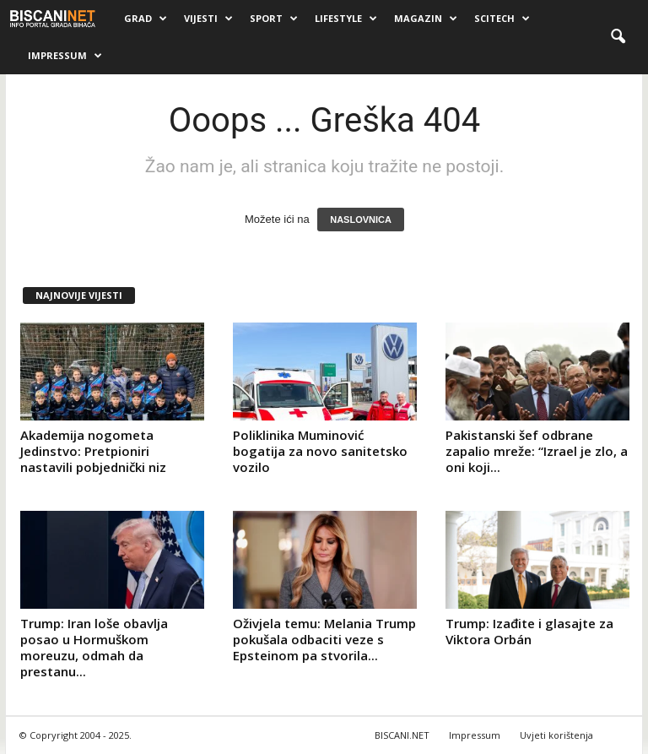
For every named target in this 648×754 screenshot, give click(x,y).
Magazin (425, 18)
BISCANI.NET (402, 735)
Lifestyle (346, 18)
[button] (617, 37)
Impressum (65, 55)
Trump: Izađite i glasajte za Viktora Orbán (529, 631)
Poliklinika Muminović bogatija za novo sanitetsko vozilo (320, 450)
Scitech (502, 18)
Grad (145, 18)
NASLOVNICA (361, 219)
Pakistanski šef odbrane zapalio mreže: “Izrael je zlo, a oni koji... (537, 450)
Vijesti (208, 18)
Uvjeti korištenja (556, 735)
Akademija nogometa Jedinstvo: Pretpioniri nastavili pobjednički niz (93, 450)
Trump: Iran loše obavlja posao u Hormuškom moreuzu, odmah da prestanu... (94, 647)
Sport (274, 18)
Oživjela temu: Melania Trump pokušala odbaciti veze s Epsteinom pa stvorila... (324, 639)
